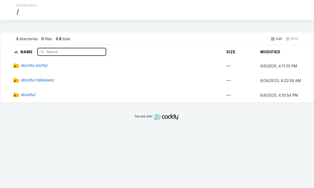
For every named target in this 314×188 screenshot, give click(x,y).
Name (27, 51)
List (276, 38)
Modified (270, 52)
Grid (292, 38)
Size (231, 52)
